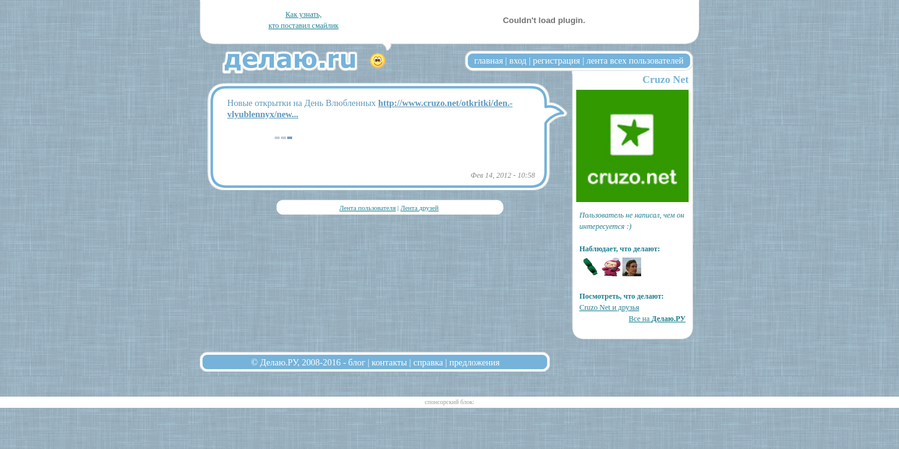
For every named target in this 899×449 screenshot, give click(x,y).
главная (488, 60)
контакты (389, 362)
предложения (475, 362)
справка (428, 362)
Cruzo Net (665, 79)
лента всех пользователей (635, 60)
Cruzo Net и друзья (609, 307)
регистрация (556, 60)
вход (518, 60)
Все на (657, 318)
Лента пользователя (367, 207)
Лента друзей (419, 207)
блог (356, 362)
